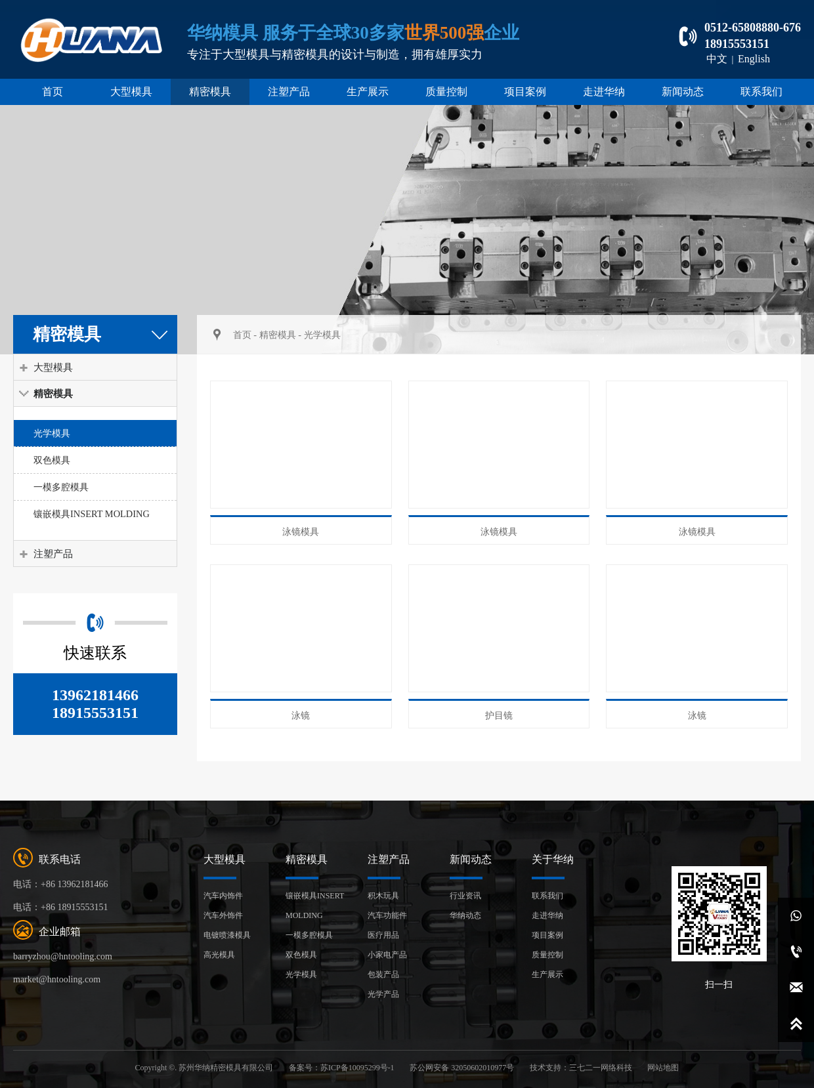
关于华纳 (553, 859)
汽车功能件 (387, 915)
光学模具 (51, 433)
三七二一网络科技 (600, 1067)
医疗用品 (383, 935)
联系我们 (761, 91)
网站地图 (663, 1067)
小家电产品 (387, 954)
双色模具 (51, 460)
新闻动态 (683, 91)
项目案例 (525, 91)
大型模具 (131, 91)
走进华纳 (604, 91)
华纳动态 (465, 915)
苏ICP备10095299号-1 (357, 1067)
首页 (52, 91)
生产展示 (368, 91)
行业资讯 (465, 895)
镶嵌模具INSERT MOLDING (91, 514)
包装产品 (383, 974)
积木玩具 (383, 895)
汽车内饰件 (223, 895)
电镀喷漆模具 (227, 935)
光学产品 (383, 994)
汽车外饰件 (223, 915)
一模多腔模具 (61, 487)
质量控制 (446, 91)
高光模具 (219, 954)
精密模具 (210, 91)
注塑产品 (289, 91)
